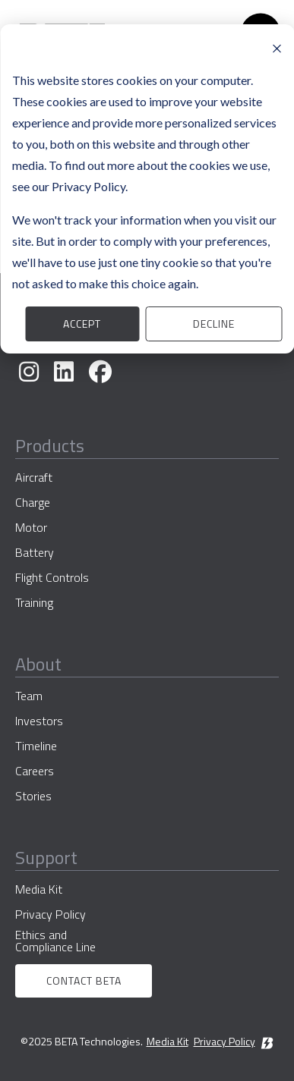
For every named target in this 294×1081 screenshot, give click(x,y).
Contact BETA (84, 980)
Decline (214, 324)
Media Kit (38, 889)
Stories (33, 796)
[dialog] (147, 189)
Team (29, 696)
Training (34, 602)
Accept (82, 324)
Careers (34, 771)
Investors (39, 721)
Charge (32, 502)
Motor (31, 527)
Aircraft (33, 477)
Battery (34, 552)
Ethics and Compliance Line (55, 941)
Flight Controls (52, 577)
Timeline (36, 746)
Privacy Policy (50, 914)
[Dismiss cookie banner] (276, 47)
